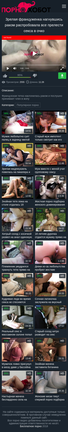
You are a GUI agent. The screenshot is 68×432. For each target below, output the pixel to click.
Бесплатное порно (31, 426)
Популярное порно (28, 105)
